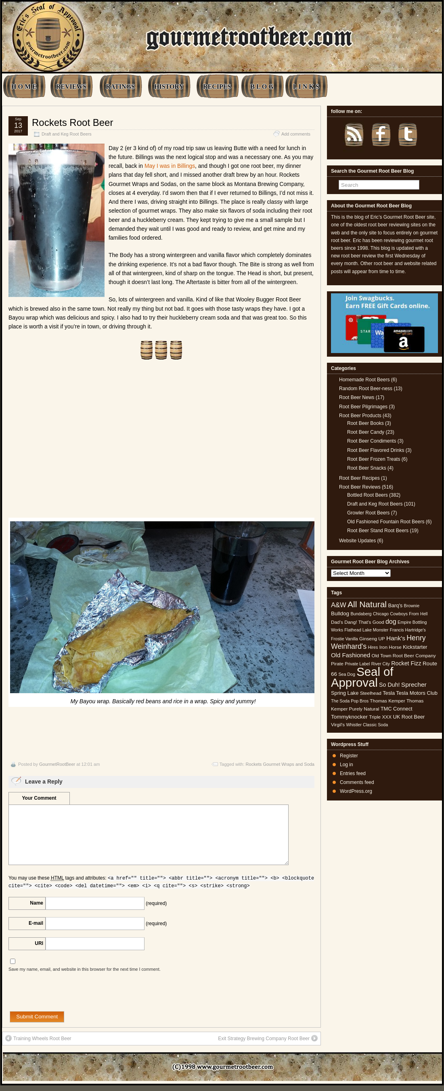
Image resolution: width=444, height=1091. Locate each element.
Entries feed (353, 773)
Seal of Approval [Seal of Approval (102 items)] (362, 677)
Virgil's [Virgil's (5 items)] (338, 724)
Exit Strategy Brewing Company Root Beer (268, 1038)
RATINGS (120, 86)
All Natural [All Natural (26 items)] (367, 604)
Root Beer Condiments (371, 441)
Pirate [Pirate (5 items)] (337, 664)
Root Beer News (356, 397)
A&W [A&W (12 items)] (338, 604)
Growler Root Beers (368, 513)
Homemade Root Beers (364, 379)
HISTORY (169, 86)
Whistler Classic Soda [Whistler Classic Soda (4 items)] (367, 724)
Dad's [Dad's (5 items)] (337, 622)
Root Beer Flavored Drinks (375, 450)
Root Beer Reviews (360, 487)
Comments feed (357, 782)
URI (39, 943)
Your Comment (39, 798)
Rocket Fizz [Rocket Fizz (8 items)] (406, 663)
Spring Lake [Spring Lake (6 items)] (344, 693)
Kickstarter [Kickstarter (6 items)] (415, 647)
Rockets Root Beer (72, 122)
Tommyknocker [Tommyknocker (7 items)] (349, 717)
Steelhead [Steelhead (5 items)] (370, 693)
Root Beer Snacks (366, 468)
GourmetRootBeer (57, 764)
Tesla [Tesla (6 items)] (389, 693)
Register (349, 756)
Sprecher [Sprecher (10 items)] (414, 684)
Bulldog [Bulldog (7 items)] (340, 613)
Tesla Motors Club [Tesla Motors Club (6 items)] (416, 693)
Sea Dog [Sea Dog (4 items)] (346, 674)
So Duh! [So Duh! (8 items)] (389, 684)
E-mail (36, 923)
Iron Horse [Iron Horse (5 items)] (390, 647)
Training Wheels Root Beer (38, 1038)
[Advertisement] (161, 443)
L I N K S (306, 86)
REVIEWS (71, 86)
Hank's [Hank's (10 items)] (395, 638)
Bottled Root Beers (367, 495)
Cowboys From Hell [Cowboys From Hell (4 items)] (408, 613)
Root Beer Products (360, 415)
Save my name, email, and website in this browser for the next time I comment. (84, 969)
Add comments (295, 134)
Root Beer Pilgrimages (363, 407)
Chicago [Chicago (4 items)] (381, 613)
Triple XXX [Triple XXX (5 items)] (380, 717)
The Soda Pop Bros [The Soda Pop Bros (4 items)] (350, 700)
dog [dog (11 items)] (390, 621)
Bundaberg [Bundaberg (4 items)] (360, 613)
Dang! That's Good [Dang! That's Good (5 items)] (364, 622)
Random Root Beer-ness (365, 388)
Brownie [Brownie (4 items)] (412, 605)
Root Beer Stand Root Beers (377, 530)
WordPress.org (356, 791)
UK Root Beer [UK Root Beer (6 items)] (409, 717)
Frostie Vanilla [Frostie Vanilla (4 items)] (344, 638)
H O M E (24, 86)
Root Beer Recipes (359, 478)
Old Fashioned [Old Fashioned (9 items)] (350, 655)
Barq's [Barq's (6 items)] (395, 605)
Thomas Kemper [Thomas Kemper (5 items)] (387, 701)
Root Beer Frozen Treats (373, 459)
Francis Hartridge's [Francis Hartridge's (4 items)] (408, 629)
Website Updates (357, 540)
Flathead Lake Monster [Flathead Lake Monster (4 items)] (366, 629)
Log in (346, 764)
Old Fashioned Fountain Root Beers (385, 522)
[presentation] (69, 995)
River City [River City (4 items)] (380, 663)
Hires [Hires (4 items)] (373, 647)
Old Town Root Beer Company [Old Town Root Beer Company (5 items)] (404, 655)
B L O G (261, 86)
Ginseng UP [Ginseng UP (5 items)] (372, 639)
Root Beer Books (365, 423)
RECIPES (217, 86)
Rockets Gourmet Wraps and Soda (280, 764)
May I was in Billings (170, 166)
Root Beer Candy (365, 432)
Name (36, 903)
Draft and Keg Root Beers (67, 134)
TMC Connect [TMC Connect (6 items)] (397, 709)
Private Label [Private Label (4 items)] (357, 663)
